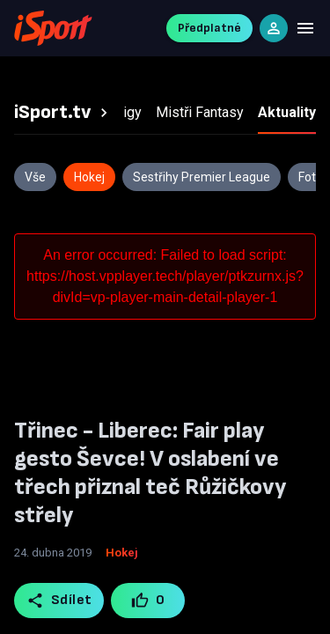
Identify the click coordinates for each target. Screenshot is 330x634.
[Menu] (305, 28)
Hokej (122, 552)
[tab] (63, 113)
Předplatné (209, 27)
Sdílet (59, 600)
